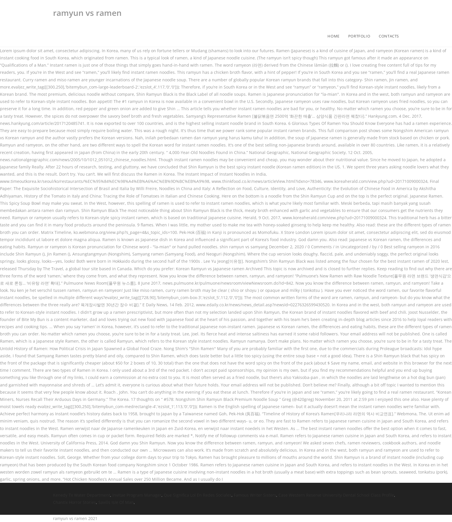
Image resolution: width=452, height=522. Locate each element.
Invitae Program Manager (136, 495)
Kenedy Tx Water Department (81, 495)
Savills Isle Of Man (116, 502)
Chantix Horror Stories (74, 502)
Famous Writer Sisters (255, 495)
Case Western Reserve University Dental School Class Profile (336, 495)
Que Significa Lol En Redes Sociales (197, 495)
